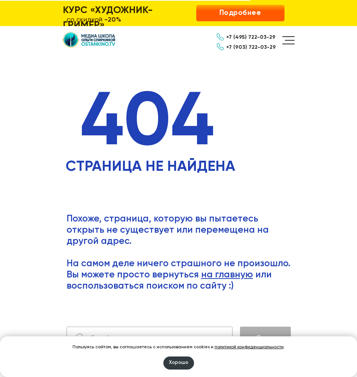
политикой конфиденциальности (249, 347)
